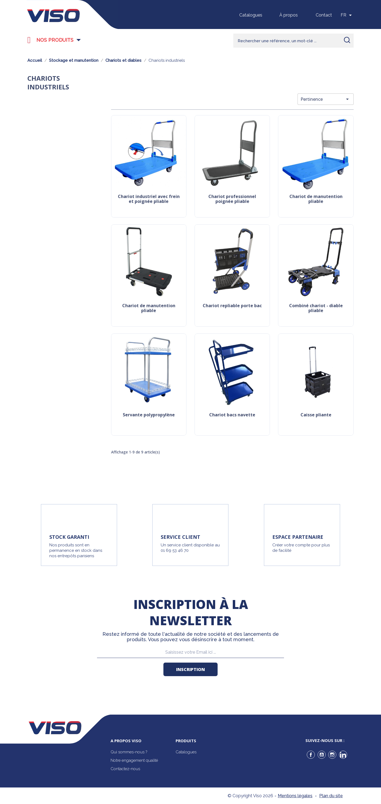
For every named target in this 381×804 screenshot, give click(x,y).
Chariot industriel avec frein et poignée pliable (149, 199)
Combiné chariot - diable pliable (316, 308)
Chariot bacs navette (232, 415)
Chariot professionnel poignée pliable (232, 199)
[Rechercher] (293, 41)
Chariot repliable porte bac (232, 306)
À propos (288, 15)
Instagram (332, 755)
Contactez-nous (125, 768)
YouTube (322, 755)
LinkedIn (343, 755)
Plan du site (331, 795)
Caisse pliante (316, 415)
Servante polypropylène (149, 415)
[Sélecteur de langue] (347, 15)
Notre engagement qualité (134, 760)
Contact (324, 15)
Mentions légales (295, 795)
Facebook (311, 755)
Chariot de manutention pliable (316, 199)
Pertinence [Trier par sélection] (326, 99)
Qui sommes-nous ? (129, 752)
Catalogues (250, 15)
